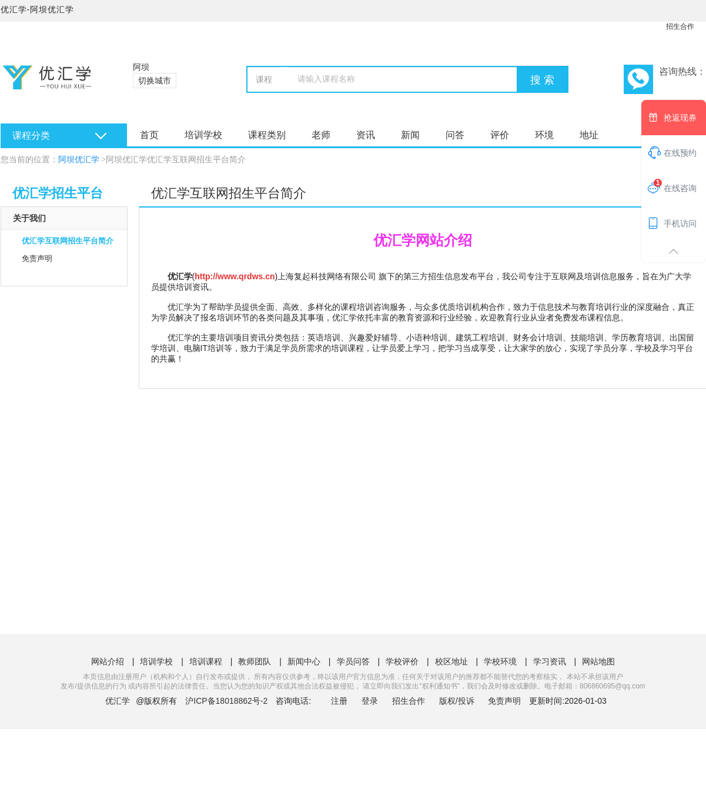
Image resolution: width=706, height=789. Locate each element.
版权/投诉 (456, 701)
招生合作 (680, 26)
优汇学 (117, 701)
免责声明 (37, 258)
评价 (499, 135)
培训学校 (203, 135)
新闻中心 (303, 661)
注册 (339, 701)
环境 (544, 135)
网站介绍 (107, 661)
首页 (149, 135)
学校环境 (500, 661)
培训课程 (205, 661)
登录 (370, 701)
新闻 (410, 135)
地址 (589, 135)
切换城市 (154, 80)
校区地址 (451, 661)
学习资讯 (549, 661)
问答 (455, 135)
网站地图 (598, 661)
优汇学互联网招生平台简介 (67, 240)
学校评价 (402, 661)
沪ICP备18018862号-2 (226, 701)
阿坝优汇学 (78, 159)
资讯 (365, 135)
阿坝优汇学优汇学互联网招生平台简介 (176, 159)
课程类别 (267, 135)
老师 (321, 135)
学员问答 (353, 661)
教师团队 (254, 661)
